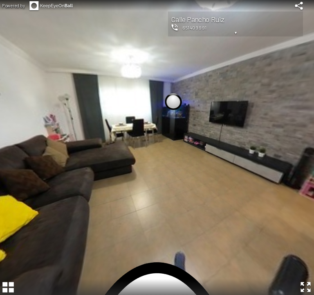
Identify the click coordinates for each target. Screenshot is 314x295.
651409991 (194, 27)
